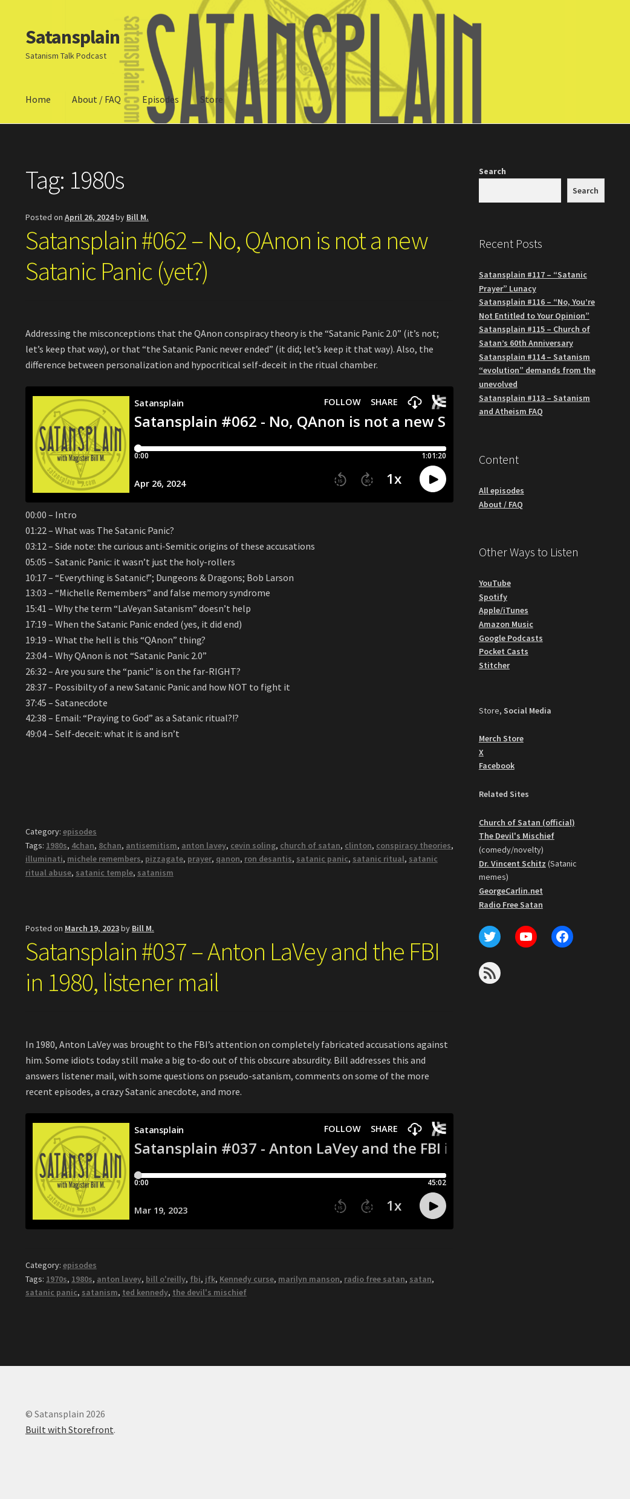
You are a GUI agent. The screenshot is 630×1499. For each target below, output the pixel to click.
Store (211, 99)
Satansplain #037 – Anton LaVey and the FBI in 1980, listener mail (232, 966)
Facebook (497, 765)
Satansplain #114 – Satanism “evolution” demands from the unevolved (537, 370)
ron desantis (268, 858)
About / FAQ (96, 99)
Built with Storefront (69, 1429)
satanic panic (322, 858)
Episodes (160, 99)
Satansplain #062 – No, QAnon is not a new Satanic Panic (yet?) (226, 255)
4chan (82, 845)
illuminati (44, 858)
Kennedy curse (246, 1278)
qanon (228, 858)
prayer (199, 858)
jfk (210, 1278)
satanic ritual (378, 858)
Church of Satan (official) (527, 822)
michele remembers (104, 858)
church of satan (310, 845)
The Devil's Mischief (516, 835)
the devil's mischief (209, 1292)
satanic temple (104, 872)
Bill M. (137, 217)
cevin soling (253, 845)
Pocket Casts (503, 651)
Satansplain (72, 37)
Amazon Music (506, 624)
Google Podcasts (511, 637)
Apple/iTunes (503, 610)
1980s (56, 845)
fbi (195, 1278)
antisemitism (151, 845)
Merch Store (501, 738)
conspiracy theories (413, 845)
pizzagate (164, 858)
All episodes (501, 490)
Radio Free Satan (511, 904)
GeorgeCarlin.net (511, 890)
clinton (358, 845)
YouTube (495, 582)
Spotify (493, 596)
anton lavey (203, 845)
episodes (80, 831)
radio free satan (374, 1278)
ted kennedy (145, 1292)
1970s (56, 1278)
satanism (155, 872)
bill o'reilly (166, 1278)
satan (420, 1278)
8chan (110, 845)
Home (38, 99)
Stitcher (494, 665)
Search (492, 171)
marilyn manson (309, 1278)
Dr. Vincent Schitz (512, 863)
